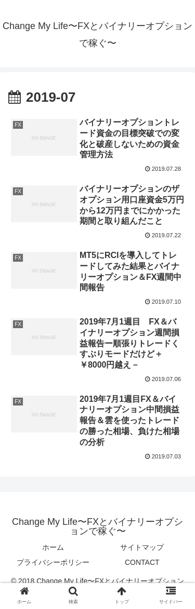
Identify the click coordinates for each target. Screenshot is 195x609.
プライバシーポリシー (53, 562)
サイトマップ (142, 547)
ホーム (53, 547)
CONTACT (142, 562)
